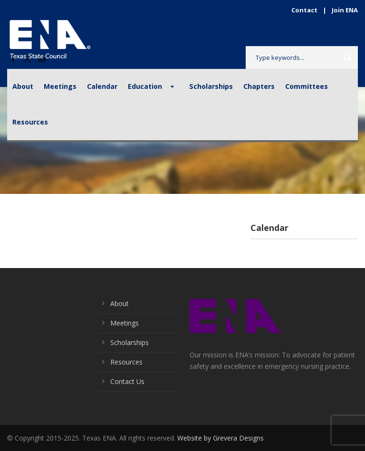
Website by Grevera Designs (220, 437)
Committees (306, 86)
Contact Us (127, 381)
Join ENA (345, 10)
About (22, 86)
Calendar (102, 86)
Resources (30, 121)
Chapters (259, 86)
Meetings (60, 86)
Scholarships (211, 86)
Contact (304, 10)
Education (145, 86)
